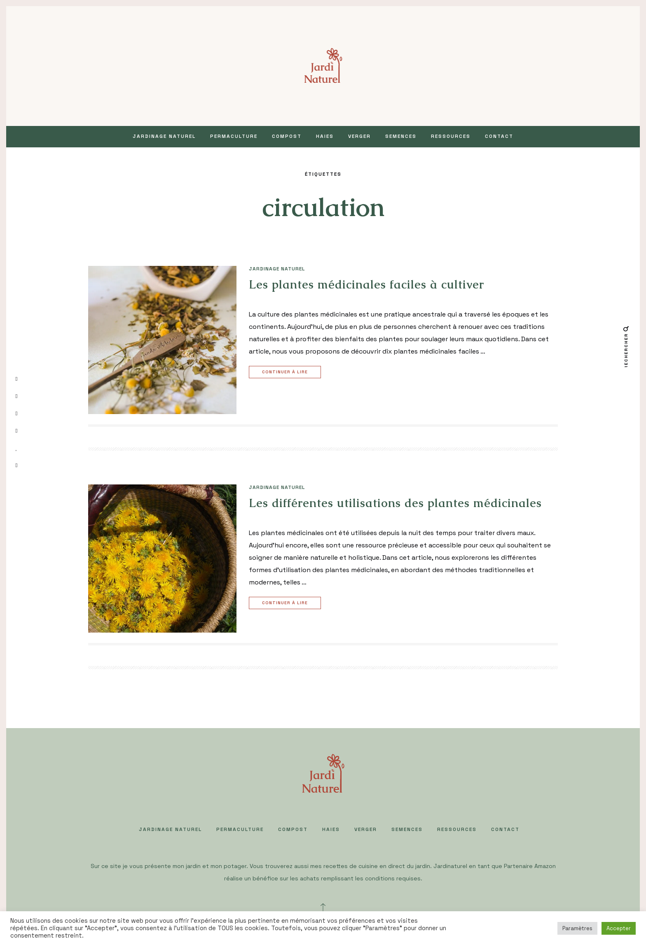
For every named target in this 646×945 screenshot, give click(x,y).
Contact (499, 136)
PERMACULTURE (233, 136)
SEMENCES (401, 136)
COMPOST (287, 136)
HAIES (325, 136)
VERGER (359, 136)
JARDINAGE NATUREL (164, 136)
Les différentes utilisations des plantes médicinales (395, 503)
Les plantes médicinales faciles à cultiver (366, 284)
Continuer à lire (286, 372)
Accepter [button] (618, 928)
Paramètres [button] (577, 928)
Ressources (450, 136)
